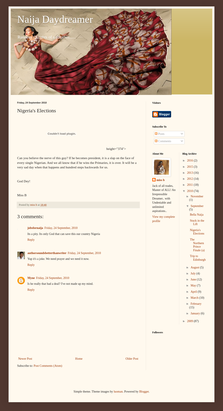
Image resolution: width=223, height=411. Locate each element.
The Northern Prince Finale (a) (197, 245)
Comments (163, 141)
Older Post (132, 358)
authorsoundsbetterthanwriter (46, 253)
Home (79, 358)
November (197, 196)
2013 (190, 172)
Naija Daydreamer (55, 19)
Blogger (144, 391)
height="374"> (71, 149)
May (194, 285)
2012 (190, 178)
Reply (31, 239)
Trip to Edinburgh (198, 257)
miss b (161, 180)
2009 (190, 321)
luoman (118, 391)
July (193, 273)
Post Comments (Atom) (48, 365)
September (197, 206)
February (196, 303)
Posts (159, 133)
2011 (190, 184)
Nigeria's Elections (197, 231)
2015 (190, 166)
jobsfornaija (35, 228)
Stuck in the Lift (197, 222)
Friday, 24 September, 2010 (60, 228)
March (195, 297)
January (196, 313)
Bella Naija (196, 214)
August (195, 267)
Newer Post (25, 358)
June (194, 279)
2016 (190, 160)
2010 (190, 191)
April (194, 291)
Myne (31, 278)
